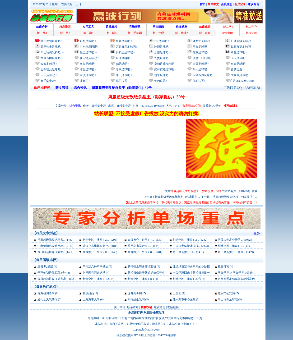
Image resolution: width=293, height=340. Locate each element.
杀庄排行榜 (135, 312)
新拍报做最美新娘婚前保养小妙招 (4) (151, 272)
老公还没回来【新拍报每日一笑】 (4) (196, 272)
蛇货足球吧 (161, 58)
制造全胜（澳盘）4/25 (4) (98, 278)
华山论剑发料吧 (50, 52)
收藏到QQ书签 (212, 105)
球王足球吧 (122, 75)
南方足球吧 (86, 63)
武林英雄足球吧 (163, 69)
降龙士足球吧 (201, 41)
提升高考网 (135, 293)
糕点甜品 (88, 293)
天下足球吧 (47, 75)
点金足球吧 (237, 63)
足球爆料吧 (123, 58)
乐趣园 (148, 312)
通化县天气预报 (47, 299)
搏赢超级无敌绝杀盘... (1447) (55, 239)
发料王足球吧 (124, 52)
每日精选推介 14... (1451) (188, 252)
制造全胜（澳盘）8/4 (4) (143, 278)
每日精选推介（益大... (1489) (236, 252)
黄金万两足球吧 (50, 58)
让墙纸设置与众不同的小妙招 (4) (193, 266)
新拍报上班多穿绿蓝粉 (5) (144, 266)
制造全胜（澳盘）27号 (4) (189, 278)
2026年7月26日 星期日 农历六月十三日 (57, 4)
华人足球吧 (199, 69)
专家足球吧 (122, 69)
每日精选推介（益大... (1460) (55, 252)
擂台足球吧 (86, 69)
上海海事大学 (91, 299)
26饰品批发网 (136, 299)
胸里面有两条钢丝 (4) (96, 272)
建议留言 (159, 307)
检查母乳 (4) (225, 266)
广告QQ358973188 (241, 81)
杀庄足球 (158, 312)
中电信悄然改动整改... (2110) (55, 246)
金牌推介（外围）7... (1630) (145, 239)
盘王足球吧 (87, 52)
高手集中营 (47, 81)
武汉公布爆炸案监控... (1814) (101, 246)
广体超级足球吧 (241, 41)
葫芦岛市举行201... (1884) (143, 246)
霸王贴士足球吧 (50, 46)
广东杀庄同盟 (88, 46)
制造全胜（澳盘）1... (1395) (235, 246)
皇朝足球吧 (123, 41)
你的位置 (121, 81)
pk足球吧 (121, 63)
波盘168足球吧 (202, 58)
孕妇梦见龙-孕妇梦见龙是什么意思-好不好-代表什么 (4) (252, 272)
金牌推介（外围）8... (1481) (145, 252)
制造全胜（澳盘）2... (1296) (100, 239)
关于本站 (119, 307)
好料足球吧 (87, 41)
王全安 (177, 293)
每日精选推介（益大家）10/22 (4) (58, 278)
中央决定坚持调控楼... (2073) (191, 246)
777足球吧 (160, 41)
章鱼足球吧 (238, 52)
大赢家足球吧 (239, 75)
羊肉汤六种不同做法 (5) (97, 266)
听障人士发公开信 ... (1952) (235, 239)
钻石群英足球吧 (241, 46)
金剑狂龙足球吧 (50, 69)
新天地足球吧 (88, 58)
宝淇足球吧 (87, 75)
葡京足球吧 (200, 52)
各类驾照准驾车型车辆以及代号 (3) (240, 278)
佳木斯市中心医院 (184, 299)
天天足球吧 (237, 58)
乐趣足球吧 (161, 52)
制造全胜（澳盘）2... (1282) (190, 239)
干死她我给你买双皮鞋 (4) (53, 272)
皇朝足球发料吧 (163, 63)
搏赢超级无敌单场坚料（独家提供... (177, 196)
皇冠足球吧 (199, 63)
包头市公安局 (226, 293)
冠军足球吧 (160, 75)
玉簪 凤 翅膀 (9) (47, 266)
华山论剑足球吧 (50, 41)
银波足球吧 (48, 63)
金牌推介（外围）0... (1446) (100, 252)
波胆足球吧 (161, 46)
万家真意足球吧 (126, 46)
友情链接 (173, 307)
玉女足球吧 (200, 46)
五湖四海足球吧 (202, 75)
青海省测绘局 (46, 293)
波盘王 (83, 81)
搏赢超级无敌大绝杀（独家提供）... (235, 196)
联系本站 (133, 307)
